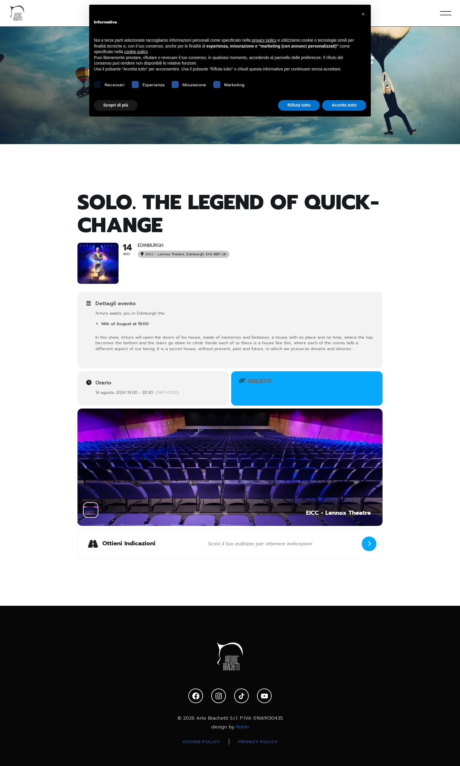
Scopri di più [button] (115, 105)
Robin (242, 726)
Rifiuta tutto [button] (299, 105)
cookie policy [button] (136, 51)
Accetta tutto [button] (344, 105)
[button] (363, 14)
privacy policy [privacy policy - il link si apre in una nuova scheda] (264, 40)
